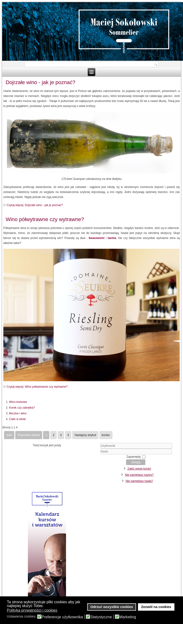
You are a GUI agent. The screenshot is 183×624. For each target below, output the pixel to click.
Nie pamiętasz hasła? (139, 481)
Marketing (127, 617)
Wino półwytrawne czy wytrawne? (45, 219)
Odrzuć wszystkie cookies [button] (112, 607)
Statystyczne (101, 617)
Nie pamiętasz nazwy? (139, 475)
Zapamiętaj (134, 456)
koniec (106, 435)
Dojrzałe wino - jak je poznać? (40, 82)
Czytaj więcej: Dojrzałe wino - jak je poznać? (35, 205)
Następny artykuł (85, 435)
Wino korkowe (18, 402)
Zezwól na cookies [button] (156, 607)
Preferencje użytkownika (62, 617)
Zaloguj (135, 462)
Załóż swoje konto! (139, 468)
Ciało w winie (17, 419)
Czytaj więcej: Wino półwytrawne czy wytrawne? (37, 386)
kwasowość (97, 238)
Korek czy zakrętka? (22, 407)
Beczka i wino (17, 413)
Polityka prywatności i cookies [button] (32, 610)
